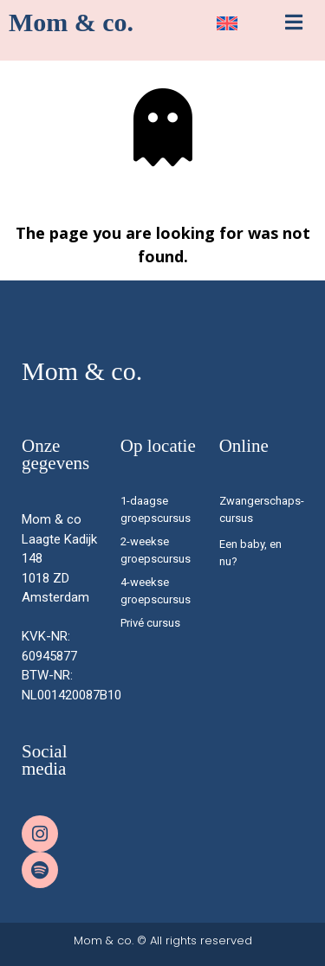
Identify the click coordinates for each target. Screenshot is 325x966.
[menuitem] (227, 23)
